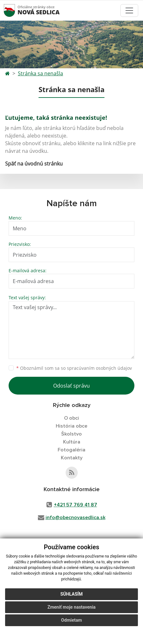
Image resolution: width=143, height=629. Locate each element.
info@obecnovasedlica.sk (75, 517)
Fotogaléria (71, 449)
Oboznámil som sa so (74, 368)
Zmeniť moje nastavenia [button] (71, 607)
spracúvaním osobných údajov (99, 368)
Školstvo (71, 433)
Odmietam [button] (71, 620)
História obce (71, 426)
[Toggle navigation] (129, 10)
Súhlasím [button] (72, 594)
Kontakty (71, 457)
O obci (71, 418)
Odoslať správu (71, 385)
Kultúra (71, 441)
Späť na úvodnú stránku (34, 163)
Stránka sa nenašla (40, 73)
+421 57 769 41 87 (75, 504)
